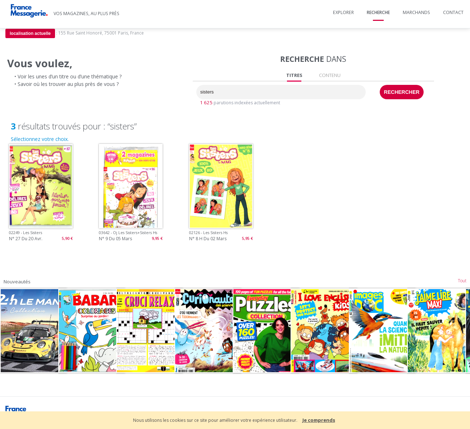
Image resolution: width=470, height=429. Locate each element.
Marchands (416, 12)
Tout (462, 281)
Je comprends (318, 420)
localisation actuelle (30, 33)
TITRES (294, 75)
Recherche (378, 12)
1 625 (206, 102)
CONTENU (330, 75)
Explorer (343, 12)
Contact (453, 12)
